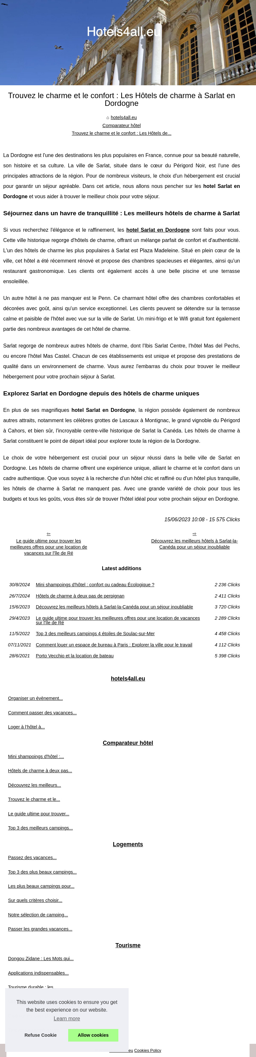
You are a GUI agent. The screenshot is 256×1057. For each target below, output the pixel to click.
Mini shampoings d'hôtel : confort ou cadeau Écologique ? (95, 584)
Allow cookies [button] (93, 1035)
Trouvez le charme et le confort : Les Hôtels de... (121, 133)
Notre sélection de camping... (38, 914)
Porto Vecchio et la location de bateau (75, 656)
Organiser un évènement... (35, 698)
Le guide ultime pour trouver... (38, 813)
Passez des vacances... (32, 857)
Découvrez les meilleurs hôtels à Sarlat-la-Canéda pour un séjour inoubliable (194, 544)
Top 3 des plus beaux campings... (42, 872)
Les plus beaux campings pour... (41, 886)
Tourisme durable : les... (32, 987)
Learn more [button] (67, 1018)
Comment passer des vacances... (42, 712)
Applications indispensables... (38, 973)
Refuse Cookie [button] (40, 1035)
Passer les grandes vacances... (40, 929)
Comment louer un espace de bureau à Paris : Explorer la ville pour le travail (114, 645)
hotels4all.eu (124, 117)
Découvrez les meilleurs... (34, 785)
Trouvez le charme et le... (34, 799)
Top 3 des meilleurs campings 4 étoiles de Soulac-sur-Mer (95, 633)
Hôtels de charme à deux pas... (40, 770)
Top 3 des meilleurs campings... (40, 827)
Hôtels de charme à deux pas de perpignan (80, 596)
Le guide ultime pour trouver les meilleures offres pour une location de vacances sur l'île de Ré (48, 546)
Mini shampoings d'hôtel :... (36, 756)
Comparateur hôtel (122, 125)
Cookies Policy (147, 1050)
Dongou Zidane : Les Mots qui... (41, 958)
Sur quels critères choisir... (35, 900)
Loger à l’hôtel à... (26, 726)
